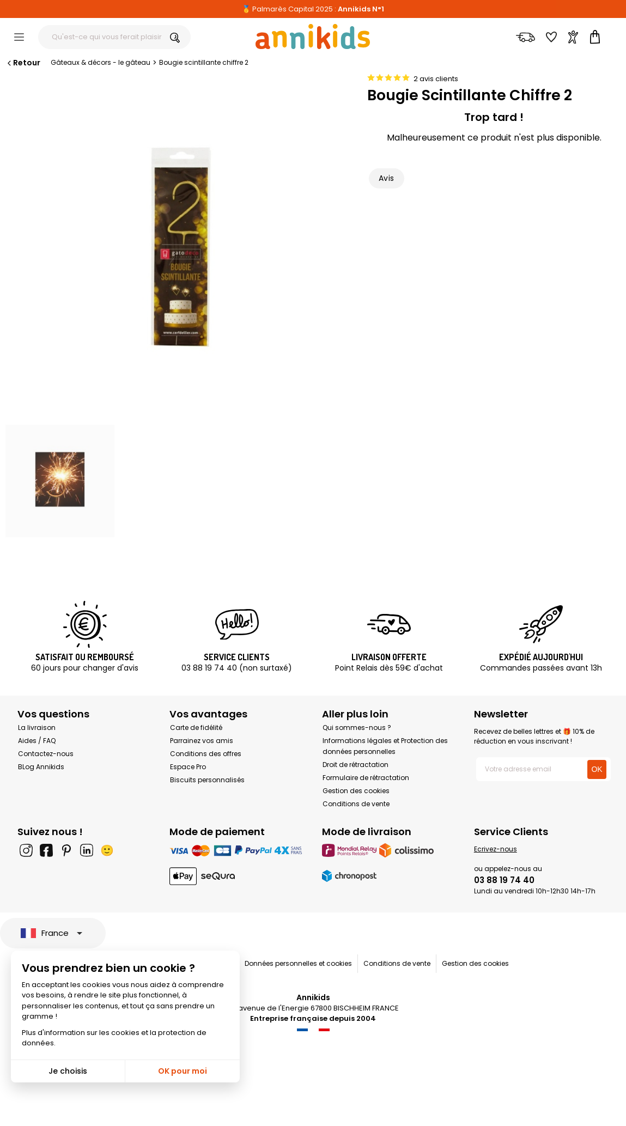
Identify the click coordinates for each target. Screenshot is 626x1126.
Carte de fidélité (196, 727)
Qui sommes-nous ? (357, 727)
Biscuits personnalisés (207, 779)
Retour (22, 62)
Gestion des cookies (356, 790)
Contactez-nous (46, 753)
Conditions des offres (205, 753)
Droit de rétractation (355, 764)
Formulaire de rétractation (366, 777)
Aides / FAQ (37, 740)
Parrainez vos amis (201, 740)
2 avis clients (436, 79)
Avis (386, 178)
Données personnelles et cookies (298, 963)
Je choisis (67, 1071)
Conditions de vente (356, 803)
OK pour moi (182, 1071)
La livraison (37, 727)
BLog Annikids (41, 766)
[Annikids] (313, 36)
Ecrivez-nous (495, 849)
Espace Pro (188, 766)
